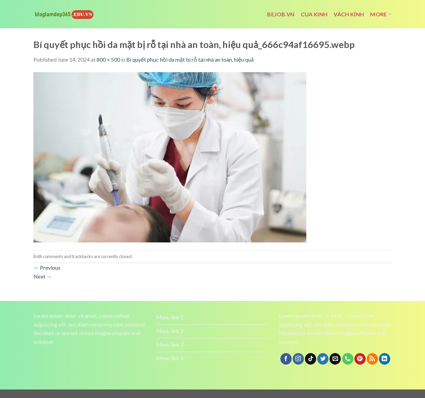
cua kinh (314, 14)
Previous (46, 267)
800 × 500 (108, 59)
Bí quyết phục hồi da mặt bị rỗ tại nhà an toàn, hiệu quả (190, 59)
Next (42, 276)
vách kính (349, 14)
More (381, 14)
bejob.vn (281, 14)
